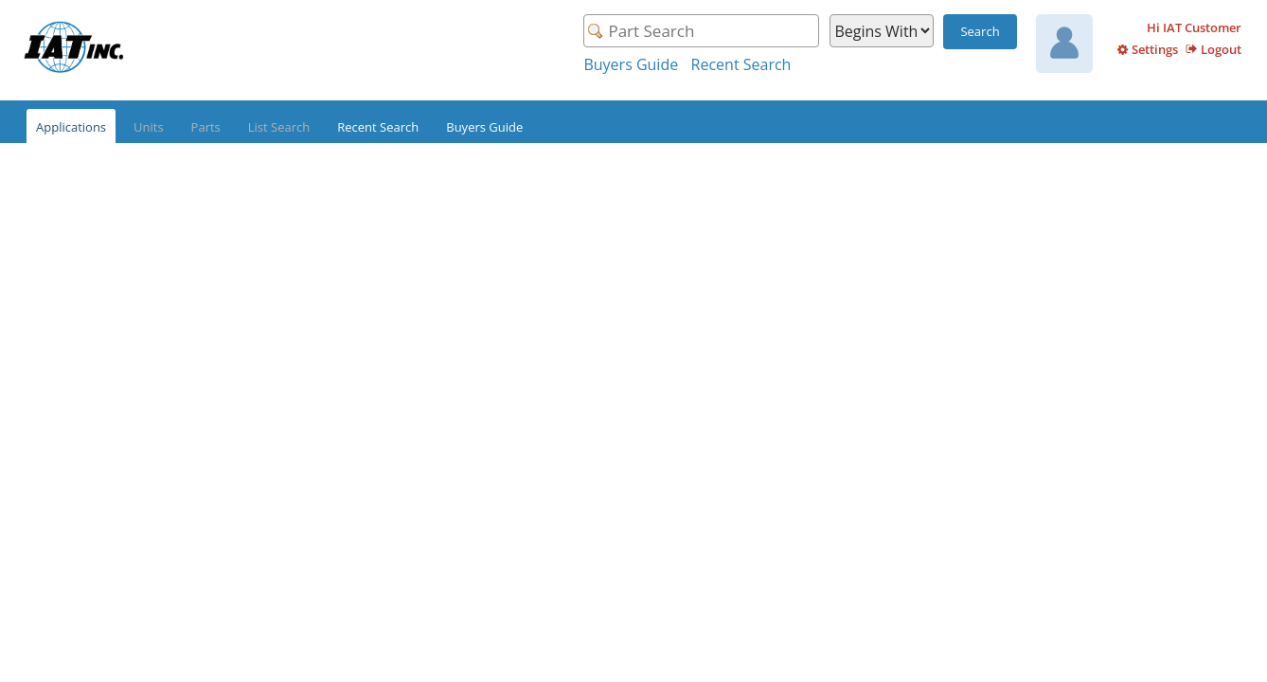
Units (149, 126)
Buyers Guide (630, 64)
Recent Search (741, 64)
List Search (279, 126)
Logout (1221, 49)
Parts (206, 126)
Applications (71, 126)
